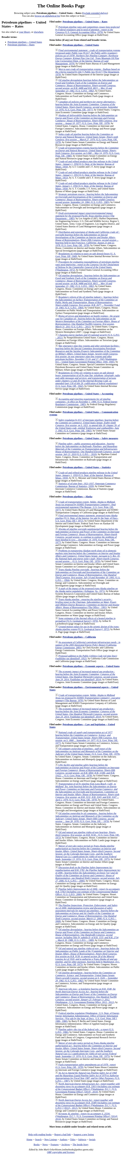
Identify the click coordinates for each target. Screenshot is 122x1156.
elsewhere (38, 32)
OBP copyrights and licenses (60, 1152)
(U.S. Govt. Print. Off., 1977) (86, 105)
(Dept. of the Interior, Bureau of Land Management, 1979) (87, 57)
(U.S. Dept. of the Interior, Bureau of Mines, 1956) (86, 186)
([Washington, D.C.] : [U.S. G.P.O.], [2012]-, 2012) (87, 1104)
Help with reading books (40, 1134)
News (45, 1144)
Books (37, 1144)
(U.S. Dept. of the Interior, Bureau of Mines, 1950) (86, 164)
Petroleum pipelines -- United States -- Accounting (88, 393)
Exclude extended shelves (95, 13)
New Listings (50, 1139)
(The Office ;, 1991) (87, 603)
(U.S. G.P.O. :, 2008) (86, 913)
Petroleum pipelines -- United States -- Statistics (87, 467)
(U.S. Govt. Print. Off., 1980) (87, 152)
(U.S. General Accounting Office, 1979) (87, 30)
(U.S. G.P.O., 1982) (86, 85)
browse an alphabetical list (47, 16)
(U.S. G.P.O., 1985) (86, 198)
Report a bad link (62, 1134)
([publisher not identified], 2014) (86, 675)
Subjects (82, 1139)
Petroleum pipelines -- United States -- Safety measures (90, 438)
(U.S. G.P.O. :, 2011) (87, 321)
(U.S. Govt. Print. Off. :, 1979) (86, 817)
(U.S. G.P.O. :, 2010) (87, 449)
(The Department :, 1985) (84, 216)
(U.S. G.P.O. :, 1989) (87, 934)
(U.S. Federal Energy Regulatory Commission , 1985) (86, 402)
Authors (63, 1139)
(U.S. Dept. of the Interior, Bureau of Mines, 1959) (86, 475)
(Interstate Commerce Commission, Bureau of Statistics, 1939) (85, 484)
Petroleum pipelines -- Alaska (77, 496)
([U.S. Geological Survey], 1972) (87, 628)
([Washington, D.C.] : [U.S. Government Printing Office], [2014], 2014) (86, 1116)
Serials (92, 1139)
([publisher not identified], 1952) (86, 657)
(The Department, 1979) (87, 72)
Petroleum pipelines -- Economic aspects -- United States (91, 666)
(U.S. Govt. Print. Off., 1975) (87, 852)
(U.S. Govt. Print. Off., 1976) (87, 556)
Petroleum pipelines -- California (79, 637)
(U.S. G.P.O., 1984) (87, 302)
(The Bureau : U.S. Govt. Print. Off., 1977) (85, 506)
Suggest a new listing (84, 1134)
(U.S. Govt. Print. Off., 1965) (87, 425)
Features (55, 1144)
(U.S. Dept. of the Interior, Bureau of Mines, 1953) (86, 175)
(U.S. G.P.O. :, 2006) (87, 874)
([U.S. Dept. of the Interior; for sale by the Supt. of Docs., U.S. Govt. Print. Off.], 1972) (87, 518)
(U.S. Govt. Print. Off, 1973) (87, 956)
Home (29, 1139)
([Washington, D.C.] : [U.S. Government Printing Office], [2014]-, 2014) (87, 1088)
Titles (72, 1139)
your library (24, 32)
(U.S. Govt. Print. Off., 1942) (87, 379)
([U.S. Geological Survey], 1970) (85, 619)
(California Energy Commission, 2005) (87, 645)
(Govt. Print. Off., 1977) (87, 536)
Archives (65, 1144)
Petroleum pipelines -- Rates (21, 44)
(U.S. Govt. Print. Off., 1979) (86, 138)
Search (38, 1139)
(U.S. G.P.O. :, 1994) (87, 574)
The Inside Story (80, 1144)
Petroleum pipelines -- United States (25, 42)
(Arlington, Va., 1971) (86, 589)
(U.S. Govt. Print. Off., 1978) (86, 119)
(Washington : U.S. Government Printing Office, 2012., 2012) (86, 996)
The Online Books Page (61, 5)
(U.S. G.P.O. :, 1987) (87, 1077)
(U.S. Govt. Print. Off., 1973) (87, 835)
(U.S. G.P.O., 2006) (87, 892)
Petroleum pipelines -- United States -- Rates (85, 21)
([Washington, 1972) (87, 266)
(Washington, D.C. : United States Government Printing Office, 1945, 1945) (87, 354)
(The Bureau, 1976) (87, 698)
